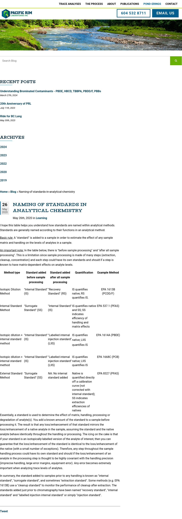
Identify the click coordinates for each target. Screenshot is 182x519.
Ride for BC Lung (11, 116)
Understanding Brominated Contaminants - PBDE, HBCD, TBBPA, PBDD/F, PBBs (50, 91)
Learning (41, 218)
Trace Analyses (70, 4)
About (111, 4)
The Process (94, 4)
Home (4, 191)
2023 (3, 155)
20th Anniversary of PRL (15, 103)
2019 (3, 180)
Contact (171, 4)
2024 (3, 147)
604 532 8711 (134, 22)
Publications (130, 4)
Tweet (4, 511)
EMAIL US (166, 22)
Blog (13, 191)
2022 (3, 163)
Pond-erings (152, 4)
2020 (3, 172)
